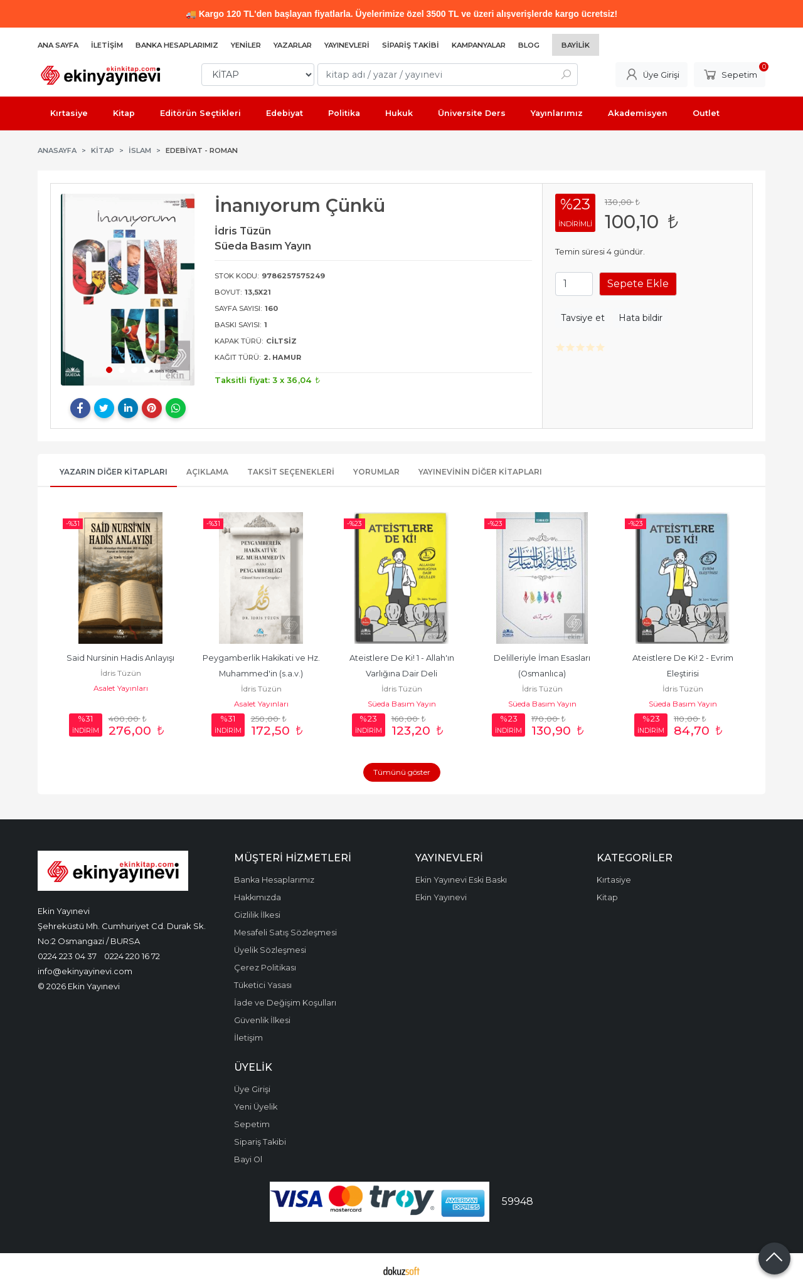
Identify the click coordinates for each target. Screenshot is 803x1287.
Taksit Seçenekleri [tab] (290, 471)
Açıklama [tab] (207, 471)
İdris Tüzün (120, 673)
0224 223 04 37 (67, 956)
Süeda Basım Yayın (402, 703)
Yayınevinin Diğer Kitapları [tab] (480, 471)
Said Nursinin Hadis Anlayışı (120, 658)
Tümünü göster (401, 772)
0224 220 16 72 (132, 956)
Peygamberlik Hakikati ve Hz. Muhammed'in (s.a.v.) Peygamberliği (262, 673)
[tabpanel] (128, 290)
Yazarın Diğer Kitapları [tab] (114, 471)
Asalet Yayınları (120, 688)
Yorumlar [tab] (376, 471)
